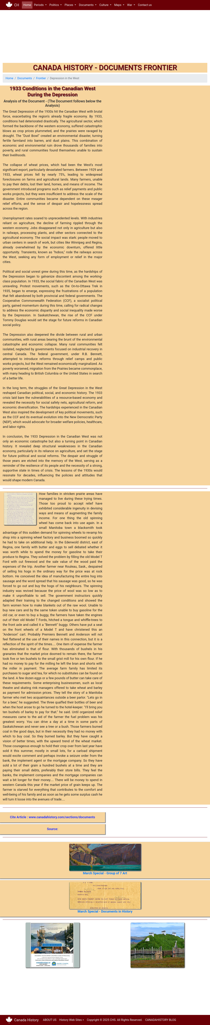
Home (27, 5)
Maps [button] (118, 5)
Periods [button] (39, 5)
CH (16, 5)
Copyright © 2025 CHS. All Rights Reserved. (114, 1020)
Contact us (145, 5)
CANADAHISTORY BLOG (160, 1020)
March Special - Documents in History (105, 911)
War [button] (130, 5)
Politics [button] (54, 5)
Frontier (41, 78)
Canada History (26, 1020)
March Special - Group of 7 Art (105, 873)
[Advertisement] (105, 38)
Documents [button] (86, 5)
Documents (24, 78)
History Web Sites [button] (70, 1020)
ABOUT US (49, 1020)
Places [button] (69, 5)
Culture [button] (104, 5)
